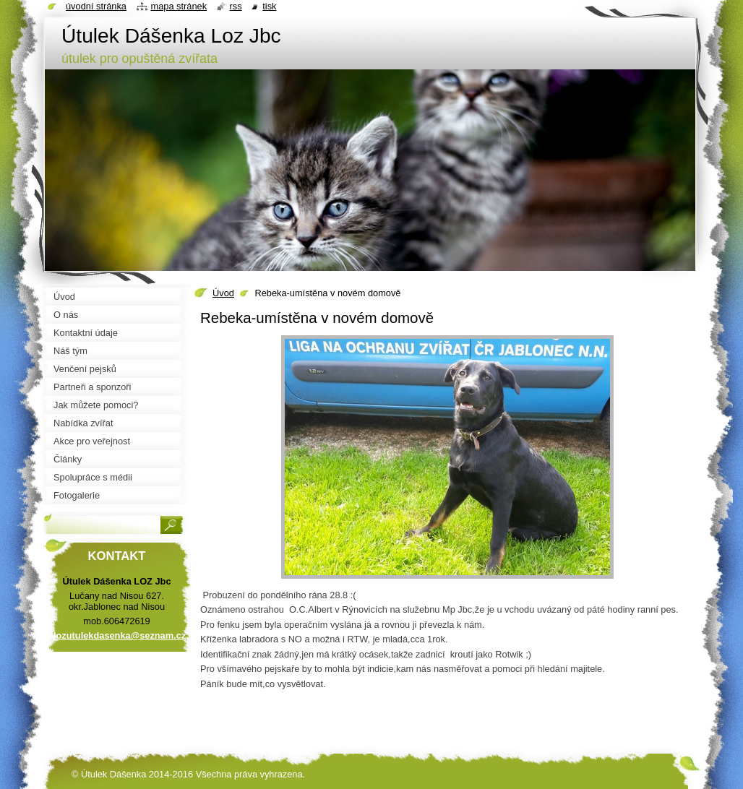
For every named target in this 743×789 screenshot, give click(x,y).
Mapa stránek (179, 6)
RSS (236, 6)
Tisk (269, 6)
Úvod (223, 293)
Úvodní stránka (96, 6)
